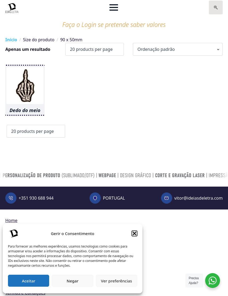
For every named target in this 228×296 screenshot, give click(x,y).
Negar (72, 280)
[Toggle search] (216, 7)
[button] (134, 233)
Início (11, 40)
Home (11, 220)
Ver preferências (116, 280)
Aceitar (28, 280)
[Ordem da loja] (178, 49)
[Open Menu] (113, 7)
